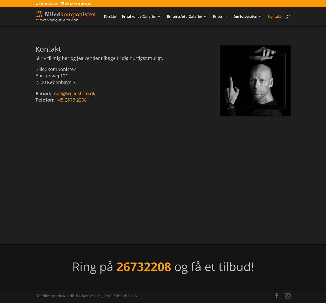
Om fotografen (245, 17)
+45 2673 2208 (71, 100)
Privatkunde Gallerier (139, 17)
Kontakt (274, 17)
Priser (218, 17)
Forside (110, 17)
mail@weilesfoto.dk (73, 93)
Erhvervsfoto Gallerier (184, 17)
